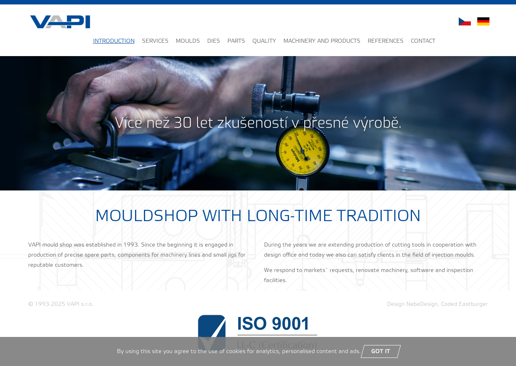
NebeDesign (422, 304)
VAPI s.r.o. (80, 304)
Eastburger (473, 304)
